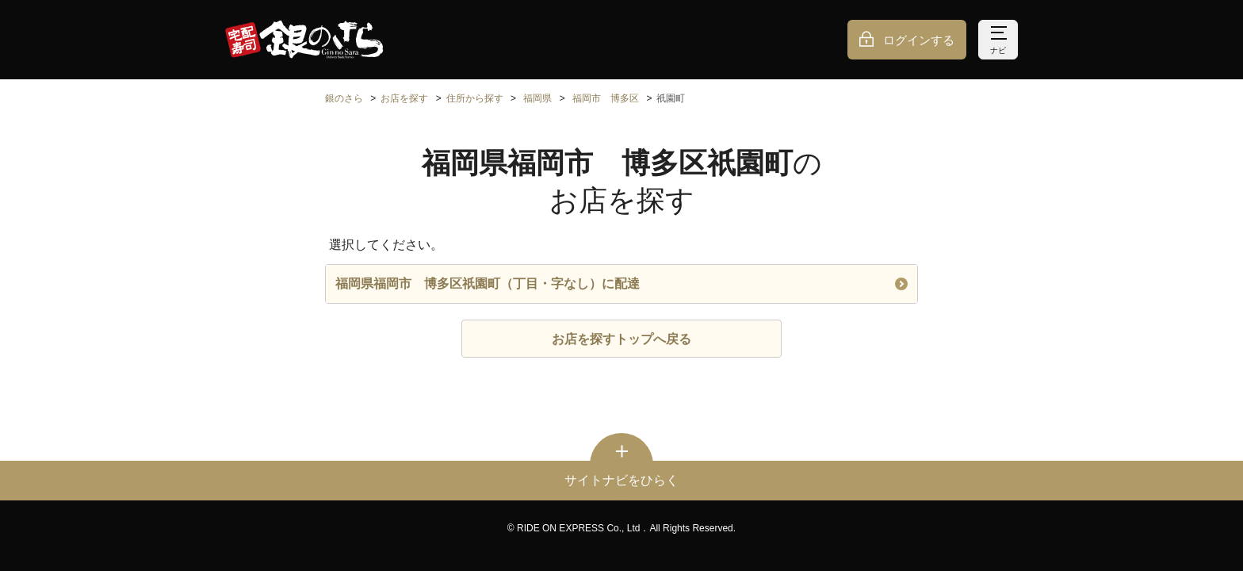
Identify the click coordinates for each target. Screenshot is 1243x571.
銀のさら (344, 98)
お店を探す (404, 98)
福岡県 (537, 98)
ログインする (918, 40)
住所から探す (474, 98)
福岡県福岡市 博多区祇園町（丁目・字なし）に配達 (621, 283)
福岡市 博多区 (605, 98)
